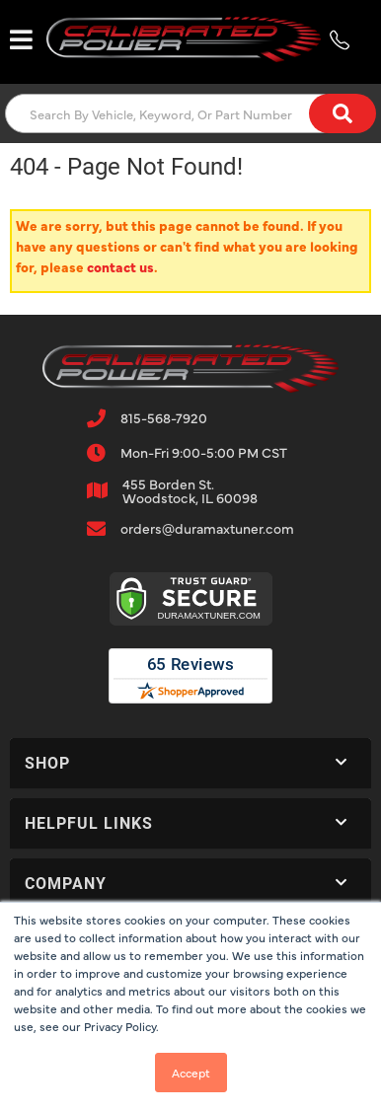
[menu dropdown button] (20, 39)
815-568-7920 (163, 417)
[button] (190, 113)
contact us (120, 266)
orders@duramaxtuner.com (207, 528)
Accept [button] (191, 1072)
